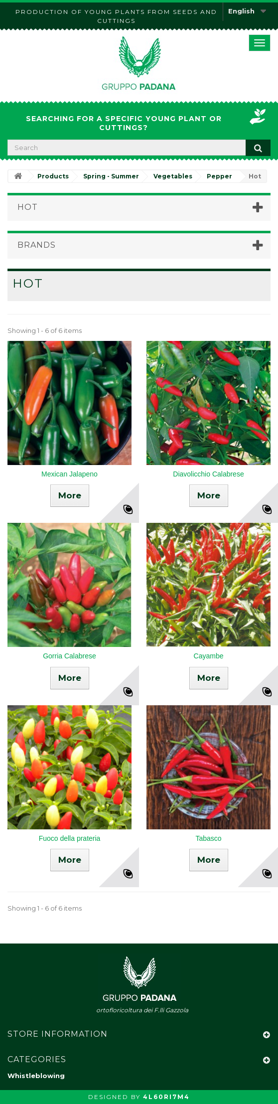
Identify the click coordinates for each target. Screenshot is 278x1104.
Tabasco (208, 838)
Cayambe (209, 656)
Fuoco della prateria (70, 838)
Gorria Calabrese (69, 656)
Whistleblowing (36, 1076)
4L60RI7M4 (166, 1097)
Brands (36, 245)
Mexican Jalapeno (69, 474)
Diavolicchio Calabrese (208, 474)
